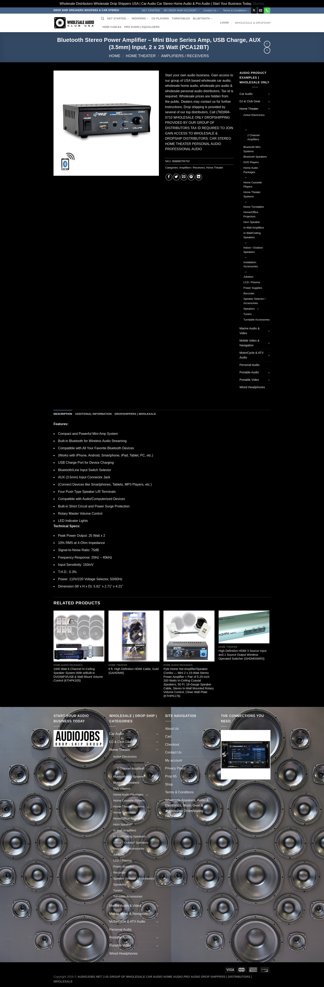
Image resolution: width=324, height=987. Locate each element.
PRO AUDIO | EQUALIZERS (142, 26)
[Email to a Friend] (183, 177)
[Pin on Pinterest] (191, 177)
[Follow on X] (254, 10)
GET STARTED (151, 10)
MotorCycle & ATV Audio (251, 355)
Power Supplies (252, 287)
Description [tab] (63, 413)
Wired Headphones (252, 387)
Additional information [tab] (93, 413)
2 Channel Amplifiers (253, 137)
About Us (172, 728)
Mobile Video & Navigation (249, 343)
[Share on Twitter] (176, 177)
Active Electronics (253, 115)
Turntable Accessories (256, 319)
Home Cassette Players (252, 184)
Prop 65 (171, 776)
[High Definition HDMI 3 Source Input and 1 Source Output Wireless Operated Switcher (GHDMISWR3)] (244, 627)
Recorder (248, 293)
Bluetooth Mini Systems (251, 149)
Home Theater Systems (252, 194)
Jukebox (248, 276)
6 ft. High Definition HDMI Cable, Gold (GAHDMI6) (133, 671)
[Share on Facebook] (169, 177)
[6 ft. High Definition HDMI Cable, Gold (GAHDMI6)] (134, 636)
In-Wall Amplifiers (253, 227)
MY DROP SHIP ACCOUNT (181, 10)
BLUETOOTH (203, 19)
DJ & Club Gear (249, 101)
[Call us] (267, 10)
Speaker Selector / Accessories (254, 301)
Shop (169, 784)
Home (114, 56)
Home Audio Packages (250, 170)
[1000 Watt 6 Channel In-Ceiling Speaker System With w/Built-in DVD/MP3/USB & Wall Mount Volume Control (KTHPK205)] (79, 636)
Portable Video (249, 379)
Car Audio (246, 94)
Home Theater (141, 56)
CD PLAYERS (160, 18)
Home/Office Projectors (250, 214)
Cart (168, 736)
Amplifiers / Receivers (185, 56)
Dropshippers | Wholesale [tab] (135, 413)
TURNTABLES (181, 18)
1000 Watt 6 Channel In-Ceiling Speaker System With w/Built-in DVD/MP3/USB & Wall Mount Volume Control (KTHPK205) (78, 674)
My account (173, 760)
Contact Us (211, 10)
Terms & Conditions (236, 10)
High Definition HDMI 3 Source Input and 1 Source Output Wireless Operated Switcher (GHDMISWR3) (243, 654)
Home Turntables (253, 206)
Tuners (247, 314)
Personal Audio (249, 365)
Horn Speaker (251, 222)
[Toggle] (269, 94)
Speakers (249, 308)
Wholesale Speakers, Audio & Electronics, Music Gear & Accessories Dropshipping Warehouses (187, 808)
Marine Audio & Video (249, 331)
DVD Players (251, 162)
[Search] (102, 18)
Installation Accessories (250, 264)
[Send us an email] (261, 10)
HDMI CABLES (112, 26)
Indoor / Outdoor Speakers (253, 250)
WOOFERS (140, 19)
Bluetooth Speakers (255, 156)
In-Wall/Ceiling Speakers (252, 235)
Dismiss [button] (258, 3)
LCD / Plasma (251, 282)
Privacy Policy (175, 768)
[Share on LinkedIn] (198, 177)
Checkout (172, 744)
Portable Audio (249, 372)
